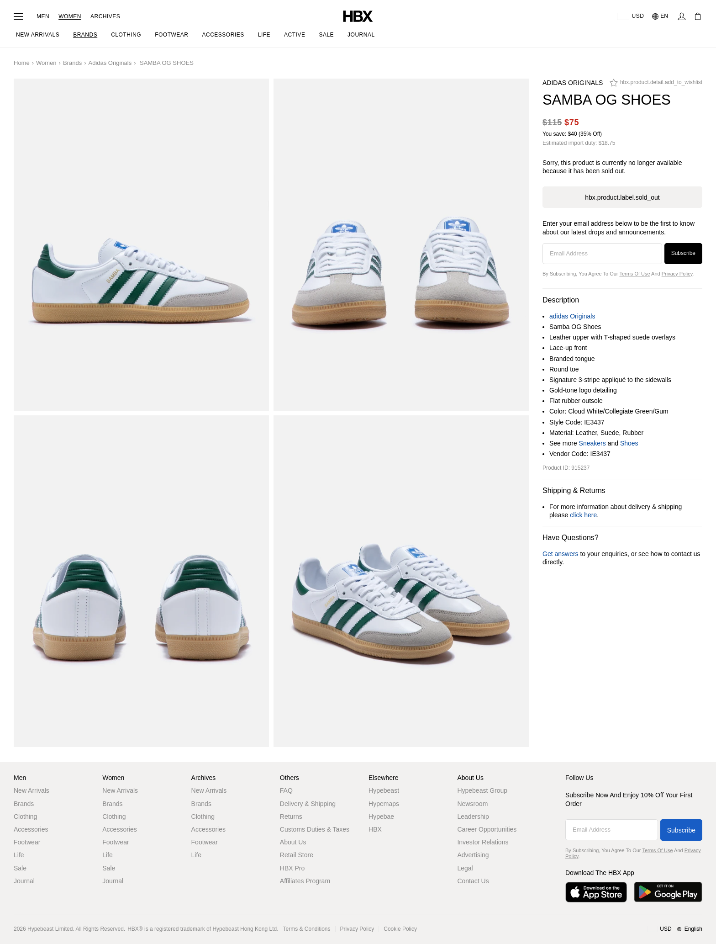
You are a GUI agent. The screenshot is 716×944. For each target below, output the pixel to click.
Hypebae (381, 816)
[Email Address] (602, 253)
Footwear (27, 842)
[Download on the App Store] (596, 892)
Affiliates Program (305, 881)
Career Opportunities (486, 829)
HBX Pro (292, 868)
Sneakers (592, 443)
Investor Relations (482, 842)
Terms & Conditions (307, 929)
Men (43, 16)
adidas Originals (110, 62)
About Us (293, 842)
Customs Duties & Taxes (314, 829)
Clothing (25, 816)
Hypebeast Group (482, 790)
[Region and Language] (674, 929)
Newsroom (472, 803)
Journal (24, 881)
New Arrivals (31, 790)
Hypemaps (384, 803)
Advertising (473, 855)
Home (22, 62)
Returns (291, 816)
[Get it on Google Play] (668, 892)
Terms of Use (634, 273)
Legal (465, 868)
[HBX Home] (358, 15)
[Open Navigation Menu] (18, 16)
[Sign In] (681, 16)
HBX (375, 829)
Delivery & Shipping (308, 803)
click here (583, 515)
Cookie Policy (400, 929)
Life (19, 855)
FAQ (286, 790)
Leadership (473, 816)
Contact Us (473, 881)
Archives (105, 16)
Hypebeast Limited (50, 929)
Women (69, 16)
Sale (20, 868)
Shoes (629, 443)
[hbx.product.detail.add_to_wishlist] (656, 85)
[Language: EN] (660, 16)
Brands (72, 62)
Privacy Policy (677, 273)
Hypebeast (384, 790)
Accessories (31, 829)
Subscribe (683, 253)
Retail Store (296, 855)
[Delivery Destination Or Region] (630, 16)
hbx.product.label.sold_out (622, 197)
